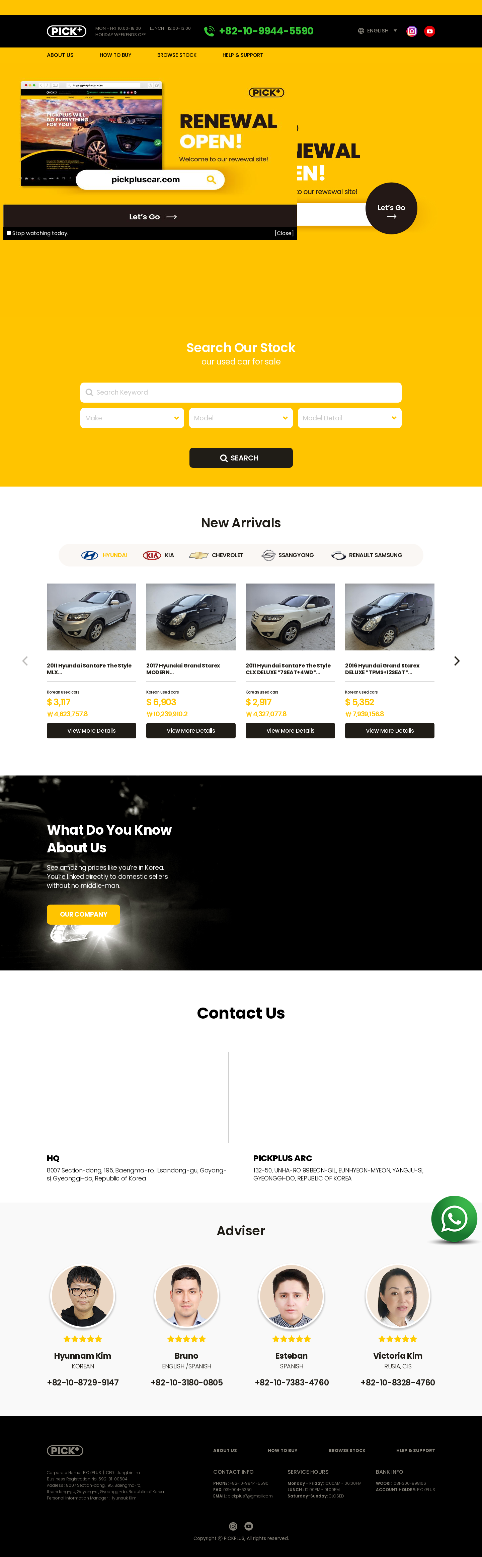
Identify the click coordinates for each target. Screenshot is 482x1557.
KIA (158, 555)
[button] (25, 661)
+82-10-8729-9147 (83, 1382)
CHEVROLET (216, 555)
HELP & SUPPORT (243, 55)
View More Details (91, 731)
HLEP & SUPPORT (415, 1450)
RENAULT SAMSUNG (365, 555)
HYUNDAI (103, 555)
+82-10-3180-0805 (187, 1382)
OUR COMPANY (83, 914)
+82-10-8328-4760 (397, 1382)
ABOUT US (60, 55)
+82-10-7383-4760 (292, 1382)
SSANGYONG (286, 555)
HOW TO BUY (115, 55)
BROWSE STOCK (176, 55)
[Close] (284, 233)
